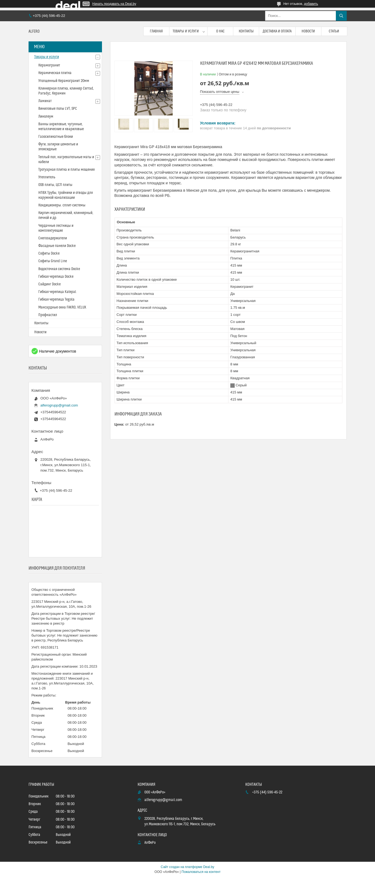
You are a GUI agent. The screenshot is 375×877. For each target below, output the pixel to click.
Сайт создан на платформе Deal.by (187, 867)
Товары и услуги (186, 31)
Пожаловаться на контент (201, 872)
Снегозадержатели (52, 238)
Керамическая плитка (55, 73)
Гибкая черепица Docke (55, 276)
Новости (308, 31)
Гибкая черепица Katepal (57, 292)
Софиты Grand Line (52, 261)
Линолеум (45, 116)
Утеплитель (46, 177)
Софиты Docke (49, 253)
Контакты (246, 31)
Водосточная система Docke (59, 269)
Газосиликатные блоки (55, 137)
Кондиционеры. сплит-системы (61, 205)
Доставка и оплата (277, 31)
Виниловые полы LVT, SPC (57, 108)
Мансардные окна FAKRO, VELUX (62, 307)
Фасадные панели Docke (57, 246)
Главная (156, 31)
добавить (311, 4)
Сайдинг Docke (49, 284)
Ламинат (45, 101)
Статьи (334, 31)
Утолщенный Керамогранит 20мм (63, 81)
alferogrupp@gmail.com (59, 405)
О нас (220, 31)
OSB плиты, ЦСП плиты (55, 185)
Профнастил (47, 315)
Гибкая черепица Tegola (56, 299)
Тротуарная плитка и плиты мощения (66, 169)
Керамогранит (49, 65)
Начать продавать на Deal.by (114, 4)
